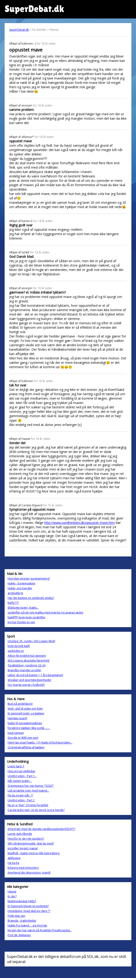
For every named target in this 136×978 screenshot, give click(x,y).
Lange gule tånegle (20, 834)
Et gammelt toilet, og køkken (26, 713)
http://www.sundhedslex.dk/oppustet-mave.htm (79, 522)
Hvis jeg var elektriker (21, 771)
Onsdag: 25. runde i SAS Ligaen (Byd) (31, 641)
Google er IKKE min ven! (23, 738)
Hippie (12, 891)
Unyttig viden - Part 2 (21, 800)
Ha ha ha (13, 863)
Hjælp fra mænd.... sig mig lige (27, 925)
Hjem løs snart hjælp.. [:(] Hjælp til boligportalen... (40, 742)
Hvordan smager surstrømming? (29, 578)
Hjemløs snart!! (17, 718)
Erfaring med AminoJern (23, 868)
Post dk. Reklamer (19, 935)
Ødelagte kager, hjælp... (23, 608)
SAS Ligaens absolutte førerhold (28, 660)
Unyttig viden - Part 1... (22, 776)
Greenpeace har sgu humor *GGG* (31, 786)
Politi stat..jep (16, 916)
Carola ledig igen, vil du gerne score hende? (36, 810)
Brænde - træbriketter (22, 921)
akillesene (14, 858)
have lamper (16, 733)
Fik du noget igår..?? (20, 795)
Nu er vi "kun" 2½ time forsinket (28, 805)
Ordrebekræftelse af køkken (26, 747)
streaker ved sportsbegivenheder (29, 680)
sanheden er (16, 651)
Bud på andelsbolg (20, 704)
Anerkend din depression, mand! (29, 873)
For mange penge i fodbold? (26, 685)
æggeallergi (15, 593)
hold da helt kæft (19, 646)
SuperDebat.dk (19, 30)
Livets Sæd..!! (16, 766)
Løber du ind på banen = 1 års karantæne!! (35, 675)
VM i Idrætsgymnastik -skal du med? (31, 843)
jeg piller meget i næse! (23, 848)
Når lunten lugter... (20, 781)
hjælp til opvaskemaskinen (25, 723)
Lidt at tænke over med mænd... (28, 791)
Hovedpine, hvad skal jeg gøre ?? (29, 911)
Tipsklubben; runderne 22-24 (26, 665)
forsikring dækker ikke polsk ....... (29, 728)
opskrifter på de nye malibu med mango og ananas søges (45, 612)
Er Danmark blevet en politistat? (28, 906)
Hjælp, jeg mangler (20, 588)
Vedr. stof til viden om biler (25, 709)
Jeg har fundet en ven (21, 622)
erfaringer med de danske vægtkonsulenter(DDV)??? (41, 829)
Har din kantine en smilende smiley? (31, 598)
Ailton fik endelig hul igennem (27, 656)
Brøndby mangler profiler (24, 670)
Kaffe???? (13, 603)
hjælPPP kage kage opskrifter (26, 617)
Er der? (12, 896)
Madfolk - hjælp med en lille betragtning (33, 853)
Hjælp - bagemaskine (21, 583)
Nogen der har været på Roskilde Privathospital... (40, 930)
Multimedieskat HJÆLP (22, 901)
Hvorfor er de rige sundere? (26, 839)
